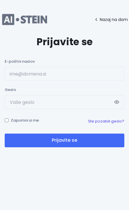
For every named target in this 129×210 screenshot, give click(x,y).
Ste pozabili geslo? (106, 121)
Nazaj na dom (111, 19)
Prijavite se (64, 140)
